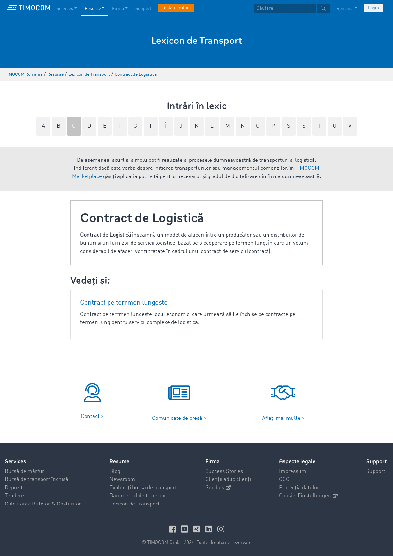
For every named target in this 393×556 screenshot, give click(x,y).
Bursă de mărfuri (25, 471)
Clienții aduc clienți (228, 479)
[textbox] (291, 8)
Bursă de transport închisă (36, 479)
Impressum (292, 471)
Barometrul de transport (139, 495)
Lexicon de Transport (135, 504)
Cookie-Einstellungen (308, 495)
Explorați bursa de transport (143, 487)
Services (15, 461)
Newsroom (122, 479)
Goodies (218, 487)
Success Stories (224, 471)
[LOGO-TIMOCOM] (28, 8)
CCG (284, 479)
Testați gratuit (176, 8)
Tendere (14, 495)
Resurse (119, 461)
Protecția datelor (299, 487)
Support (375, 471)
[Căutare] (284, 8)
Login (373, 8)
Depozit (14, 487)
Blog (115, 471)
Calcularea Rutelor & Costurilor (43, 504)
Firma (212, 461)
